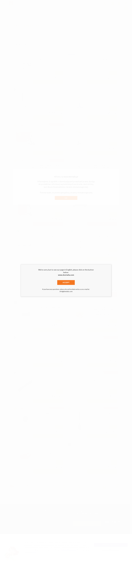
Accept (66, 282)
